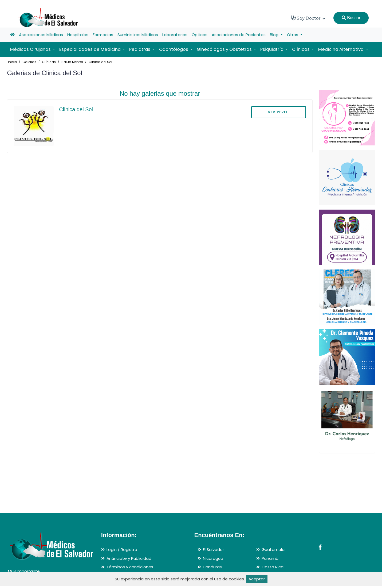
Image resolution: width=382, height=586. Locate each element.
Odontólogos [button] (174, 49)
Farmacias (103, 34)
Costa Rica (272, 567)
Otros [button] (293, 34)
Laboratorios (174, 34)
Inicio (12, 62)
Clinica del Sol (100, 62)
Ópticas (199, 34)
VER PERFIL (278, 112)
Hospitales (77, 34)
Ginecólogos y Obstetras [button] (225, 49)
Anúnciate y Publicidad (129, 558)
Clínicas (49, 62)
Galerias (29, 62)
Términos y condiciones (130, 567)
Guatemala (273, 549)
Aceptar (257, 579)
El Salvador (213, 549)
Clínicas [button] (301, 49)
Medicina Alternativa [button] (341, 49)
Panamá (270, 558)
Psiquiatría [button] (272, 49)
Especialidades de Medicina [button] (90, 49)
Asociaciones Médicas (41, 34)
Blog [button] (274, 34)
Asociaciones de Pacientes (239, 34)
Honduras (212, 567)
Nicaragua (213, 558)
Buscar (351, 18)
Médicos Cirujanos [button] (31, 49)
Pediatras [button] (140, 49)
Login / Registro (122, 549)
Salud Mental (72, 62)
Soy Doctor (308, 18)
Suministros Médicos (137, 34)
